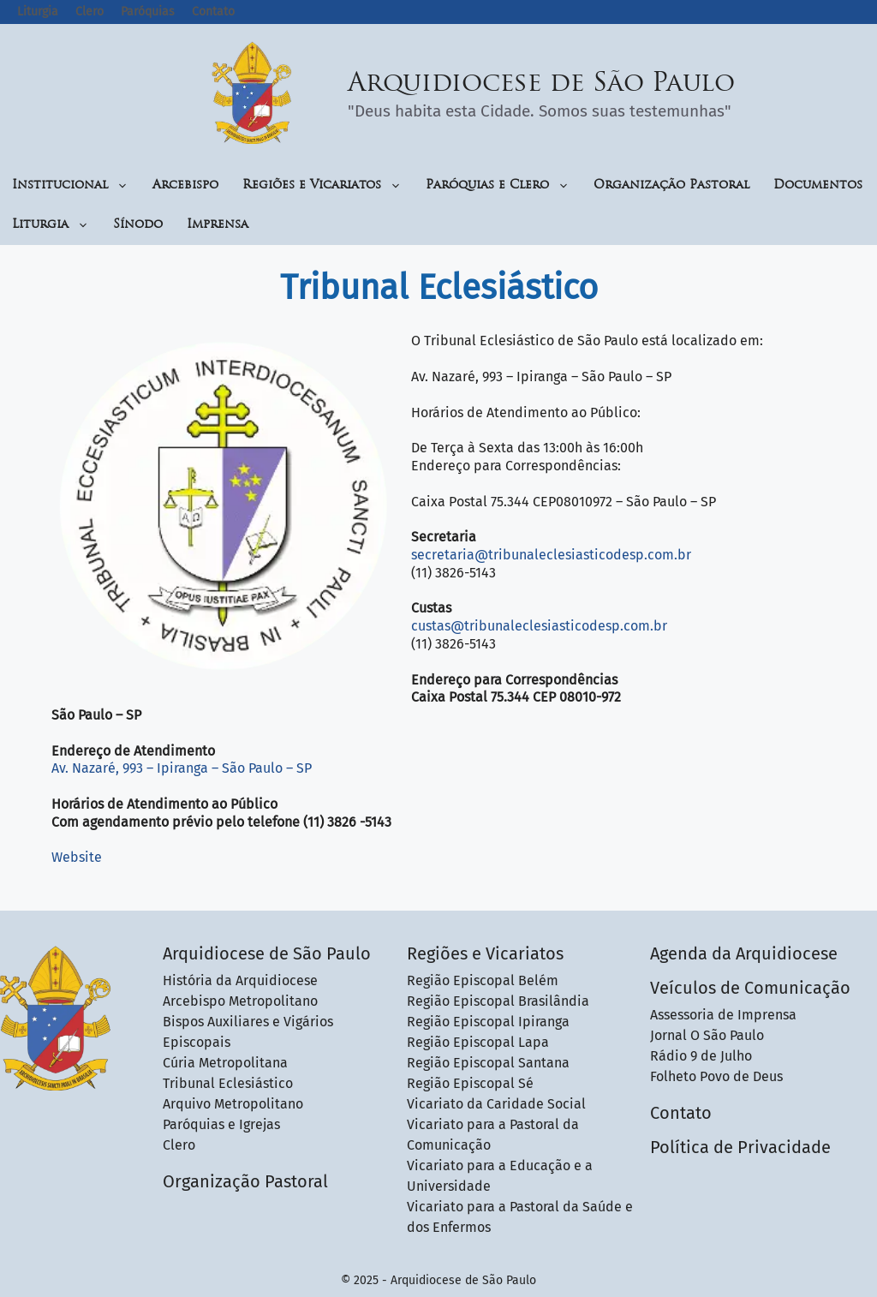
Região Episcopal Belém (482, 980)
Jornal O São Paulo (707, 1035)
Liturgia (37, 11)
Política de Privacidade (740, 1147)
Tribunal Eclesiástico (228, 1083)
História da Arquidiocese (240, 980)
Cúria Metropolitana (225, 1063)
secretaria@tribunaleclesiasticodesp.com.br (551, 555)
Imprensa (217, 224)
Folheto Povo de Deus (716, 1076)
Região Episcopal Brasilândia (498, 1001)
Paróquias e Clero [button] (498, 185)
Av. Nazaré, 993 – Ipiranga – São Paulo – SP (181, 768)
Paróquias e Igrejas (221, 1124)
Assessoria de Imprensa (723, 1015)
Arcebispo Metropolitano (240, 1001)
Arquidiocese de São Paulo (541, 84)
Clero (89, 11)
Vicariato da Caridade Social (496, 1104)
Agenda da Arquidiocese (744, 953)
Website (76, 857)
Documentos (817, 185)
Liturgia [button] (50, 224)
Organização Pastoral (671, 185)
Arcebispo (185, 185)
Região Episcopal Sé (470, 1083)
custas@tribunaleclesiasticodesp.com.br (539, 626)
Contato (213, 11)
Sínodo (138, 224)
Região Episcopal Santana (488, 1063)
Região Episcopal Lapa (478, 1042)
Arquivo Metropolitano (233, 1104)
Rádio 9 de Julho (701, 1056)
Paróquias (148, 11)
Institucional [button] (70, 185)
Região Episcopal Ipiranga (488, 1021)
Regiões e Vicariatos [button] (322, 185)
